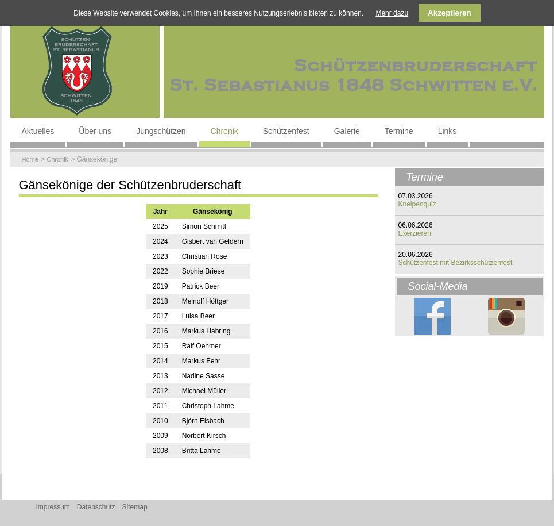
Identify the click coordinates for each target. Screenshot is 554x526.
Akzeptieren (449, 13)
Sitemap (135, 507)
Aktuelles (38, 131)
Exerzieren (414, 233)
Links (447, 131)
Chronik (224, 131)
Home (30, 159)
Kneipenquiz (417, 204)
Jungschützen (160, 131)
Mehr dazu (391, 13)
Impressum (53, 507)
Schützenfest (286, 131)
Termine (399, 131)
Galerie (347, 131)
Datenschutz (96, 507)
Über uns (95, 131)
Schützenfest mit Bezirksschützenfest (455, 263)
